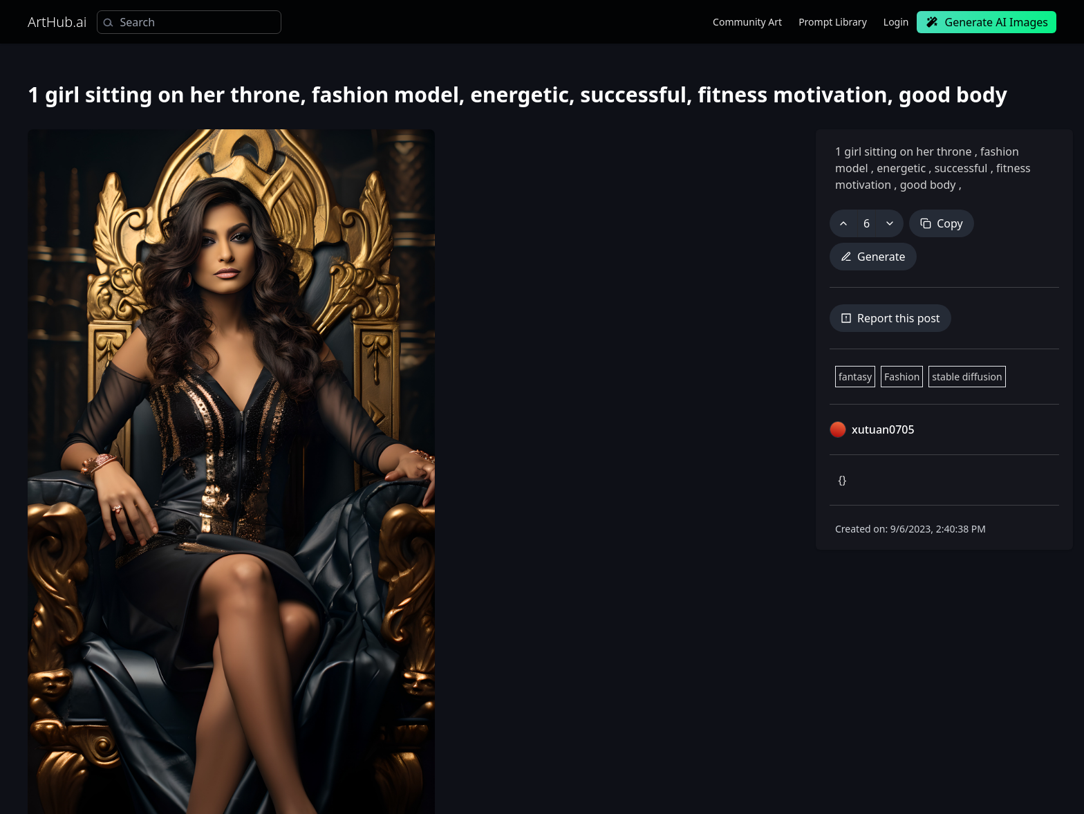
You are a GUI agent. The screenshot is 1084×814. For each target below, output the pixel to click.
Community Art (747, 21)
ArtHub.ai (57, 22)
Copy (941, 223)
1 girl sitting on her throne (905, 151)
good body (928, 184)
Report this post (890, 318)
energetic (901, 168)
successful (961, 168)
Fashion (901, 376)
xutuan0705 (883, 429)
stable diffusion (967, 376)
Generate (873, 256)
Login (896, 21)
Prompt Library (832, 21)
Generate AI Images (986, 22)
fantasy (855, 376)
